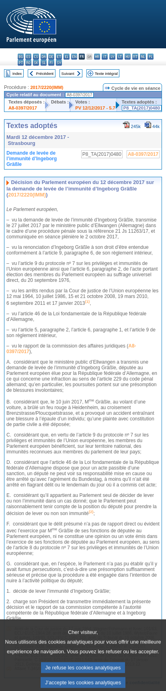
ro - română (28, 63)
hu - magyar (128, 57)
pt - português (21, 63)
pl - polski (151, 57)
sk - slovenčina (36, 63)
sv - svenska (59, 63)
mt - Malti (135, 57)
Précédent (45, 73)
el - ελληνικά (67, 57)
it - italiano (105, 57)
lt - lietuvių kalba (120, 57)
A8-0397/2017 (22, 108)
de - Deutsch (51, 57)
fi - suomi (51, 63)
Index (17, 73)
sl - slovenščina (44, 63)
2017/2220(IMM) (46, 87)
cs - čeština (36, 57)
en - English (74, 57)
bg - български (21, 57)
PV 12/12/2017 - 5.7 (95, 108)
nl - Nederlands (143, 57)
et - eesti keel (59, 57)
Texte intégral (106, 73)
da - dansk (44, 57)
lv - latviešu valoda (112, 57)
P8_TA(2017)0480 (141, 108)
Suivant (67, 73)
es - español (28, 57)
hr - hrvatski (97, 57)
